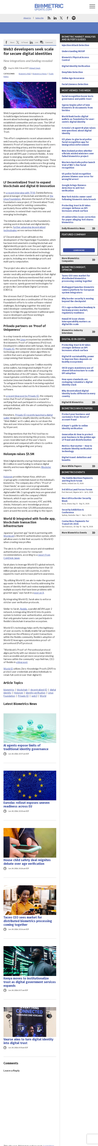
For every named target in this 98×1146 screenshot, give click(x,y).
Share (12, 42)
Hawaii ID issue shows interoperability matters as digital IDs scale (76, 322)
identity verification (35, 692)
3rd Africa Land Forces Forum (79, 491)
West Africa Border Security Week (79, 501)
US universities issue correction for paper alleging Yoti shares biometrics (78, 220)
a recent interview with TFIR (20, 192)
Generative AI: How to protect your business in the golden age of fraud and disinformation (78, 437)
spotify (74, 18)
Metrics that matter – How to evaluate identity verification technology (77, 449)
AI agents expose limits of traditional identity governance (25, 747)
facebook (67, 18)
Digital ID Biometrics (72, 402)
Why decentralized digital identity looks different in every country (78, 393)
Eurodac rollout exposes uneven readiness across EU (26, 804)
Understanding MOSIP (73, 51)
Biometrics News (40, 74)
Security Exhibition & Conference (79, 512)
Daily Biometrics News (73, 228)
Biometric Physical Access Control (75, 58)
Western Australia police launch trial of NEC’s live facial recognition (78, 165)
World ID (8, 668)
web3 (34, 696)
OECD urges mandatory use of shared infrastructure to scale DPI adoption (78, 371)
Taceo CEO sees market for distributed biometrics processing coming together (27, 921)
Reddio (23, 608)
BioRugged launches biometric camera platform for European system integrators (78, 290)
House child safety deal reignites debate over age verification (27, 862)
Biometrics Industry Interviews (72, 331)
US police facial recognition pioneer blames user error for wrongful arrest (77, 176)
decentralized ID (38, 689)
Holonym (8, 476)
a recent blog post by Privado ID (22, 396)
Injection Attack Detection (75, 45)
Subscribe (39, 18)
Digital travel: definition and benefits (76, 458)
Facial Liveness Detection (75, 84)
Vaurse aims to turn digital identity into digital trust (28, 1041)
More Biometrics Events (74, 532)
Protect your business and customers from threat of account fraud (76, 417)
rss (49, 18)
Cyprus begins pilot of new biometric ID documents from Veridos (77, 108)
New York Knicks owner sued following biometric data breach (79, 198)
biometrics (8, 689)
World (43, 696)
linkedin (55, 18)
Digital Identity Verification (76, 66)
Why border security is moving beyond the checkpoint (78, 300)
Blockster (46, 467)
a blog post (21, 662)
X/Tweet (24, 42)
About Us (27, 18)
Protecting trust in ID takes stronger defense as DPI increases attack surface (76, 208)
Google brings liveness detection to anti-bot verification (74, 188)
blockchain (22, 689)
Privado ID (8, 348)
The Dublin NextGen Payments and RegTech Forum (79, 481)
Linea (23, 339)
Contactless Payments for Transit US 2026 (79, 524)
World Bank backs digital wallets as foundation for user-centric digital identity (78, 119)
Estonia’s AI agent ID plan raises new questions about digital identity (79, 131)
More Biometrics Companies (70, 259)
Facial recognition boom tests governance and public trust (77, 97)
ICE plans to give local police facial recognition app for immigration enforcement (77, 142)
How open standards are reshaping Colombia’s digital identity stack (77, 382)
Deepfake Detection (72, 72)
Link (36, 42)
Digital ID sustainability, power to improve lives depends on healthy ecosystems (78, 359)
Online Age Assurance (73, 78)
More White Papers (72, 466)
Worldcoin (8, 536)
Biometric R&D (25, 74)
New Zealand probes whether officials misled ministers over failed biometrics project (78, 154)
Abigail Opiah (35, 68)
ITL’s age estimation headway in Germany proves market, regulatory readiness (78, 310)
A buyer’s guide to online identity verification (75, 427)
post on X (39, 592)
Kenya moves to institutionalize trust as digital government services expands (29, 982)
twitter (61, 18)
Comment (49, 42)
